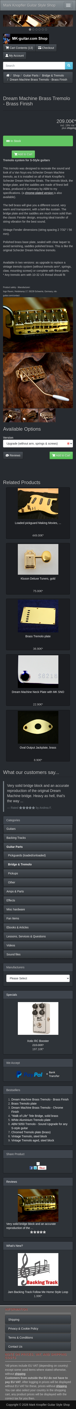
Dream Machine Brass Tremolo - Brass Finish (38, 79)
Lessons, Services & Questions (26, 936)
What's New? (14, 1245)
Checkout (46, 48)
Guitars (11, 828)
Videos (10, 945)
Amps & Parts (15, 891)
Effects (10, 900)
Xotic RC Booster (38, 1041)
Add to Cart (23, 154)
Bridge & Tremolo (53, 75)
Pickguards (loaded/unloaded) (26, 855)
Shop (16, 75)
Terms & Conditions (20, 1337)
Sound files (13, 954)
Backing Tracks (16, 837)
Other (10, 882)
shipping (71, 128)
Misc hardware (15, 909)
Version (8, 437)
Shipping (13, 1319)
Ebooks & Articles (17, 927)
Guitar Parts (31, 75)
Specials (11, 994)
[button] (8, 21)
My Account (14, 55)
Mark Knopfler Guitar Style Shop (29, 5)
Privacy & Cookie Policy (23, 1328)
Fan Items (12, 918)
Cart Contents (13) (19, 48)
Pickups (12, 873)
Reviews (13, 455)
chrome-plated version (39, 193)
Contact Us (15, 1346)
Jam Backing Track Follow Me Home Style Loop (38, 1292)
